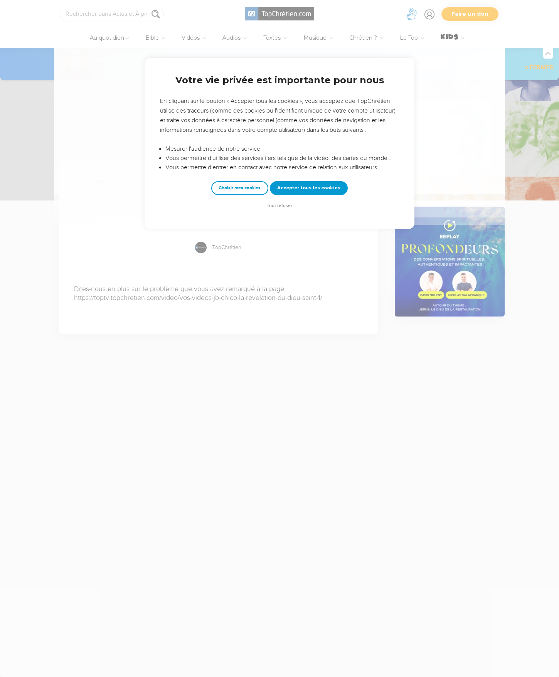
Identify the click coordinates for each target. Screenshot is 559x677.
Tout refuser (279, 205)
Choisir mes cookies (240, 187)
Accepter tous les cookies (308, 187)
